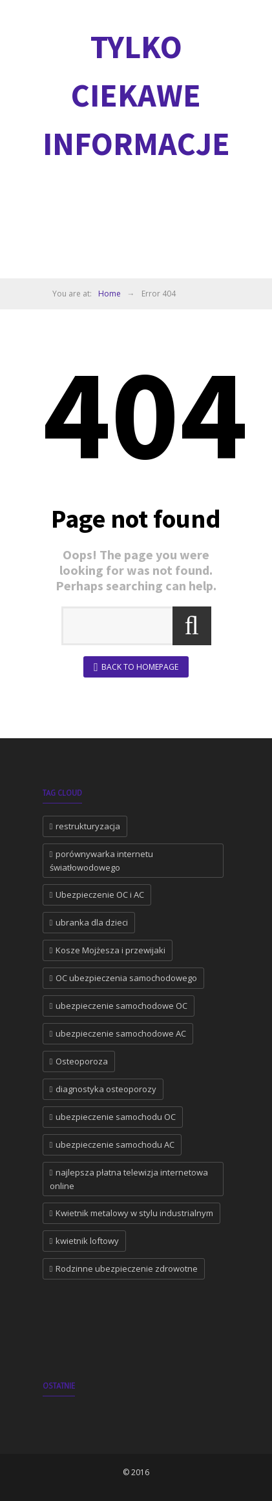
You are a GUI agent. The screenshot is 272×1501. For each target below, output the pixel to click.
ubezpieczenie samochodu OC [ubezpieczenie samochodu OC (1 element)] (116, 1117)
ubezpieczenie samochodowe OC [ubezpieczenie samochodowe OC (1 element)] (121, 1005)
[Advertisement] (157, 223)
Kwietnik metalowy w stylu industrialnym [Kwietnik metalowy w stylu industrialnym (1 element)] (134, 1213)
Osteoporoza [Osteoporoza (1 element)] (82, 1061)
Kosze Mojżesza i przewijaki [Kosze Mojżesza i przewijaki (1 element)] (110, 950)
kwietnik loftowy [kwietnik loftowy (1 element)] (87, 1241)
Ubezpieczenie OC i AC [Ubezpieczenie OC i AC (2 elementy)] (100, 894)
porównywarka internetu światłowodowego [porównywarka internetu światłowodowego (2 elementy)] (102, 860)
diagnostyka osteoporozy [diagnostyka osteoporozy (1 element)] (106, 1089)
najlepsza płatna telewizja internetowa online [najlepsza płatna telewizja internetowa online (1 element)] (129, 1179)
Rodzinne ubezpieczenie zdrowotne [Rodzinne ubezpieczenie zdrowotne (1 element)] (127, 1268)
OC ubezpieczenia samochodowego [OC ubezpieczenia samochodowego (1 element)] (126, 978)
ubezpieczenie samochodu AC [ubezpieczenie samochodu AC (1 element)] (115, 1144)
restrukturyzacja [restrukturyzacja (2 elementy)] (88, 826)
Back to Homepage (136, 667)
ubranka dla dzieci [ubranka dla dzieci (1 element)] (92, 922)
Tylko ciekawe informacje (136, 95)
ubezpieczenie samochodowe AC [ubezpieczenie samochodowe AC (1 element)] (121, 1033)
